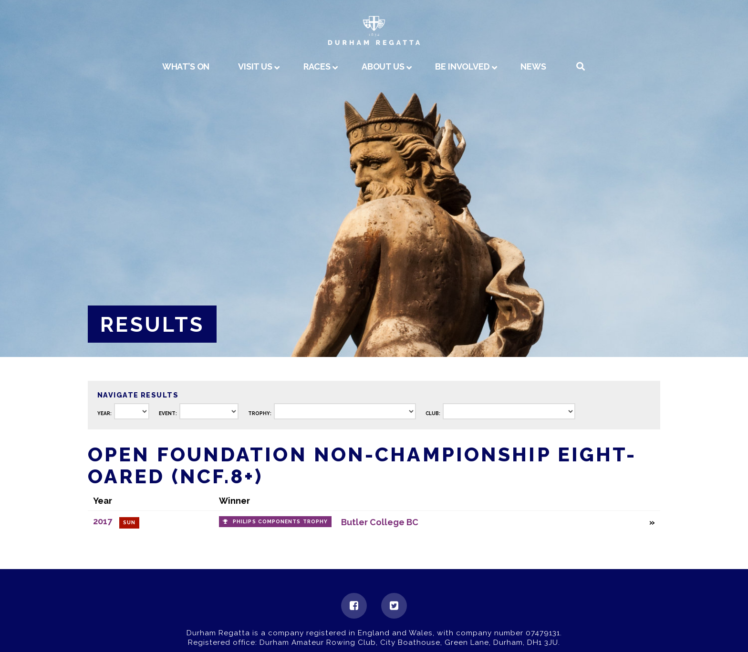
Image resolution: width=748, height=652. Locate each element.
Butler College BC (379, 522)
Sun (129, 523)
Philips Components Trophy (280, 522)
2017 (102, 521)
